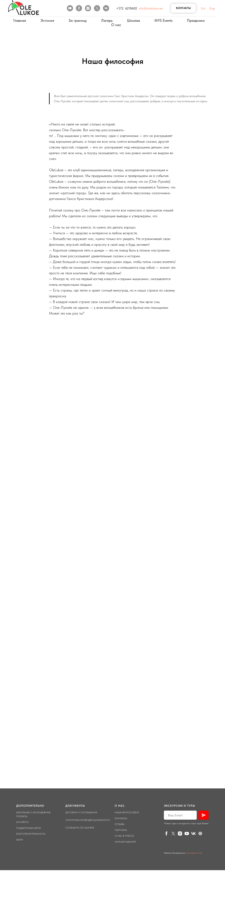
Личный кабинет (125, 841)
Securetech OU (194, 852)
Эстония (47, 20)
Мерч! (19, 839)
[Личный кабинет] (200, 833)
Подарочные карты (28, 828)
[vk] (106, 8)
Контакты (121, 818)
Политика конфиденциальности (87, 820)
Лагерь (107, 20)
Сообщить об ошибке (79, 827)
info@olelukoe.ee (151, 8)
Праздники (196, 20)
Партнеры (121, 830)
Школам (133, 20)
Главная (19, 20)
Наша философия (127, 812)
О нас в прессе (124, 835)
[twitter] (97, 8)
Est (203, 8)
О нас (116, 25)
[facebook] (79, 8)
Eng (212, 8)
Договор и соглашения (81, 812)
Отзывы (119, 824)
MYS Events (163, 20)
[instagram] (88, 8)
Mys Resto (22, 822)
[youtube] (70, 8)
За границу (78, 20)
